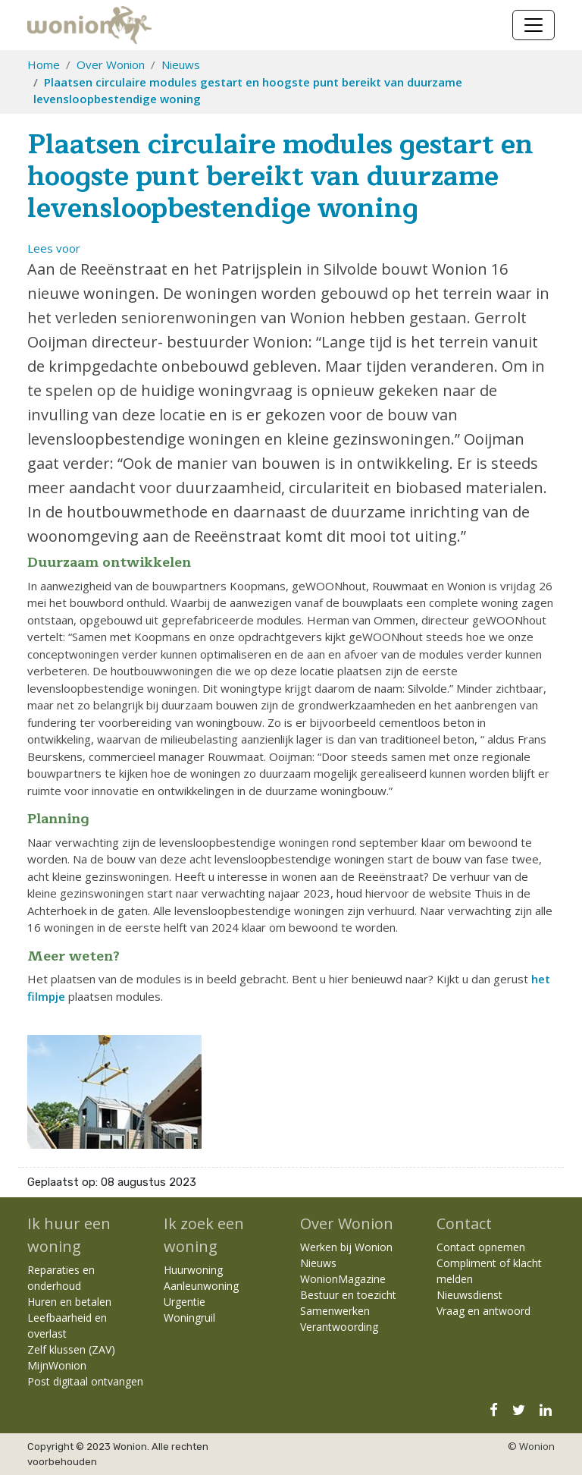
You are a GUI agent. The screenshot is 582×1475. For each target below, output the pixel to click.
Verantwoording (339, 1326)
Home (43, 64)
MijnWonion (56, 1365)
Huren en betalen (69, 1301)
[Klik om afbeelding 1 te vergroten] (114, 1090)
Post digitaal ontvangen (85, 1381)
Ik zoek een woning (204, 1234)
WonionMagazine (343, 1279)
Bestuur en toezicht (348, 1295)
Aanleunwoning (201, 1285)
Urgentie (184, 1301)
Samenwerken (335, 1311)
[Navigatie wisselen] (533, 25)
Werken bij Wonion (346, 1247)
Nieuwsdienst (469, 1295)
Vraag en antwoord (483, 1311)
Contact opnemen (480, 1247)
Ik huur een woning (69, 1234)
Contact (464, 1223)
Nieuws (180, 64)
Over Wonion (111, 64)
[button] (53, 248)
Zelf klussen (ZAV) (71, 1349)
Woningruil (189, 1317)
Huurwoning (193, 1270)
